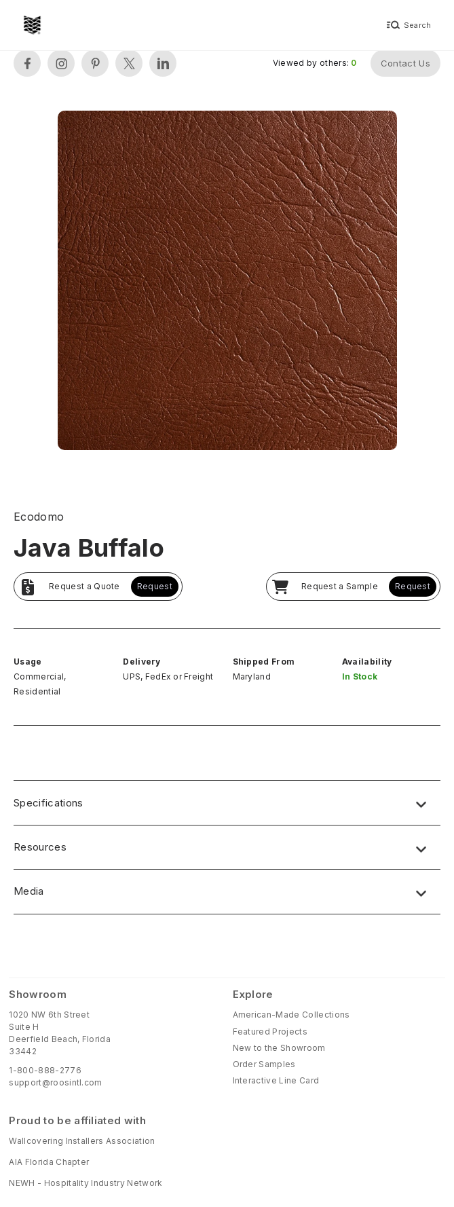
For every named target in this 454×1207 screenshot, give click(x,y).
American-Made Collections (291, 1014)
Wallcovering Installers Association (82, 1141)
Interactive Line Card (276, 1080)
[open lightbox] (227, 282)
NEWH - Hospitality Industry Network (85, 1183)
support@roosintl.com (55, 1082)
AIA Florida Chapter (49, 1162)
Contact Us (405, 63)
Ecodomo (39, 516)
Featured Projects (270, 1031)
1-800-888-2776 (45, 1070)
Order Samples (264, 1064)
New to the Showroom (279, 1048)
